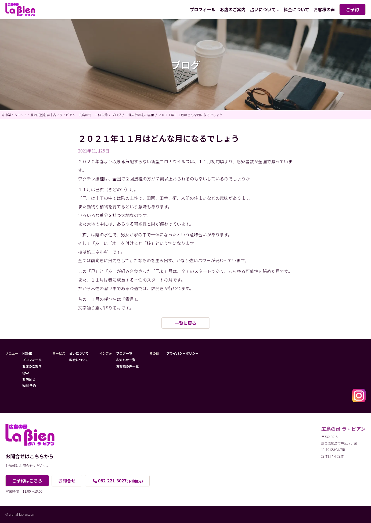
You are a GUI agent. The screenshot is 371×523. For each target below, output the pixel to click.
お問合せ (28, 379)
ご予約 (352, 9)
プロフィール (203, 9)
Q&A (25, 372)
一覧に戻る (185, 323)
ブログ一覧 (124, 353)
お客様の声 (324, 9)
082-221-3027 (120, 480)
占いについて (263, 9)
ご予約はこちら (27, 480)
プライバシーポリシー (182, 353)
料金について (296, 9)
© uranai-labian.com (20, 514)
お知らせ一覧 (125, 359)
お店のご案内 (233, 9)
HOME (27, 353)
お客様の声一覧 (127, 366)
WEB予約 (29, 385)
